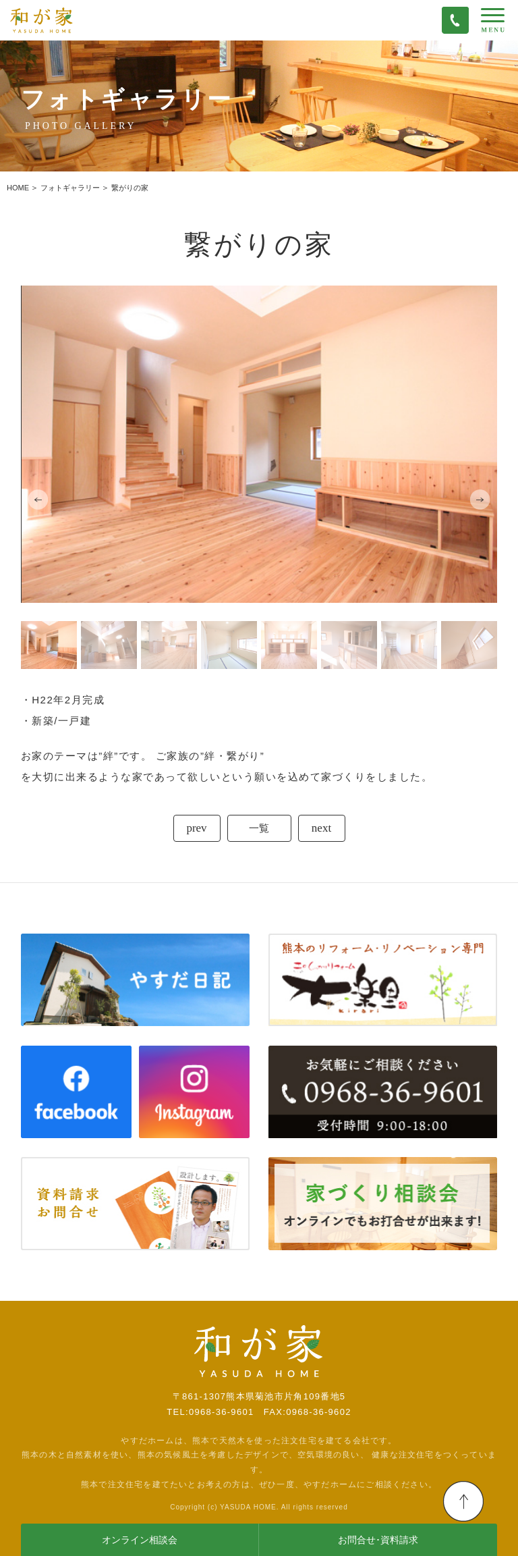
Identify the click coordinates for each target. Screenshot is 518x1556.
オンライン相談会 (139, 1540)
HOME (18, 188)
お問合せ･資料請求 (378, 1540)
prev (196, 828)
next (321, 828)
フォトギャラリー (70, 188)
